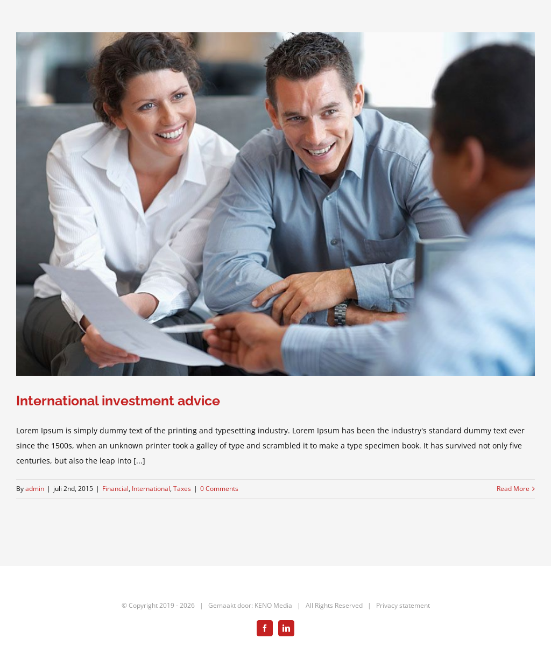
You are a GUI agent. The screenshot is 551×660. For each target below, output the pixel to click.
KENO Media (273, 605)
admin (34, 488)
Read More (513, 488)
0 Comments (219, 488)
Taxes (182, 488)
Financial (115, 488)
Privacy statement (403, 605)
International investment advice (118, 400)
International (151, 488)
